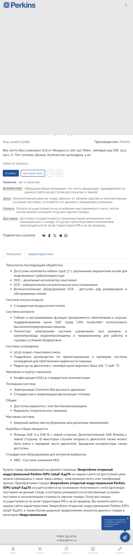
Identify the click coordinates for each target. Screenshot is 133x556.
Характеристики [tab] (40, 254)
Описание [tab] (13, 254)
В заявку (10, 173)
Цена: (7, 198)
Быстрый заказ (33, 173)
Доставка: (10, 218)
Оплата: (9, 208)
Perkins (125, 142)
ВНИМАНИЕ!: (13, 188)
